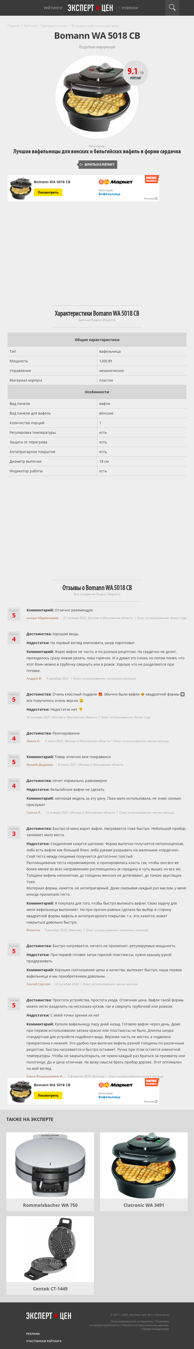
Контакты (162, 1315)
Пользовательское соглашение (132, 1321)
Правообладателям (156, 1329)
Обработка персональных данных (145, 1325)
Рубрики (130, 8)
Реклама (33, 1334)
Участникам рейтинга (44, 1341)
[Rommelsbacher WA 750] (50, 1165)
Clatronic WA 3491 (144, 1205)
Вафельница (109, 194)
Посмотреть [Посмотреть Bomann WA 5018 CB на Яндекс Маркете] (48, 192)
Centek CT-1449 (50, 1289)
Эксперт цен (90, 8)
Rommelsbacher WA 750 (50, 1205)
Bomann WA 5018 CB (52, 182)
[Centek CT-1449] (50, 1249)
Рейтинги (53, 8)
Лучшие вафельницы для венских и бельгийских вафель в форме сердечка (97, 151)
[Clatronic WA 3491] (144, 1165)
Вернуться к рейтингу (97, 164)
